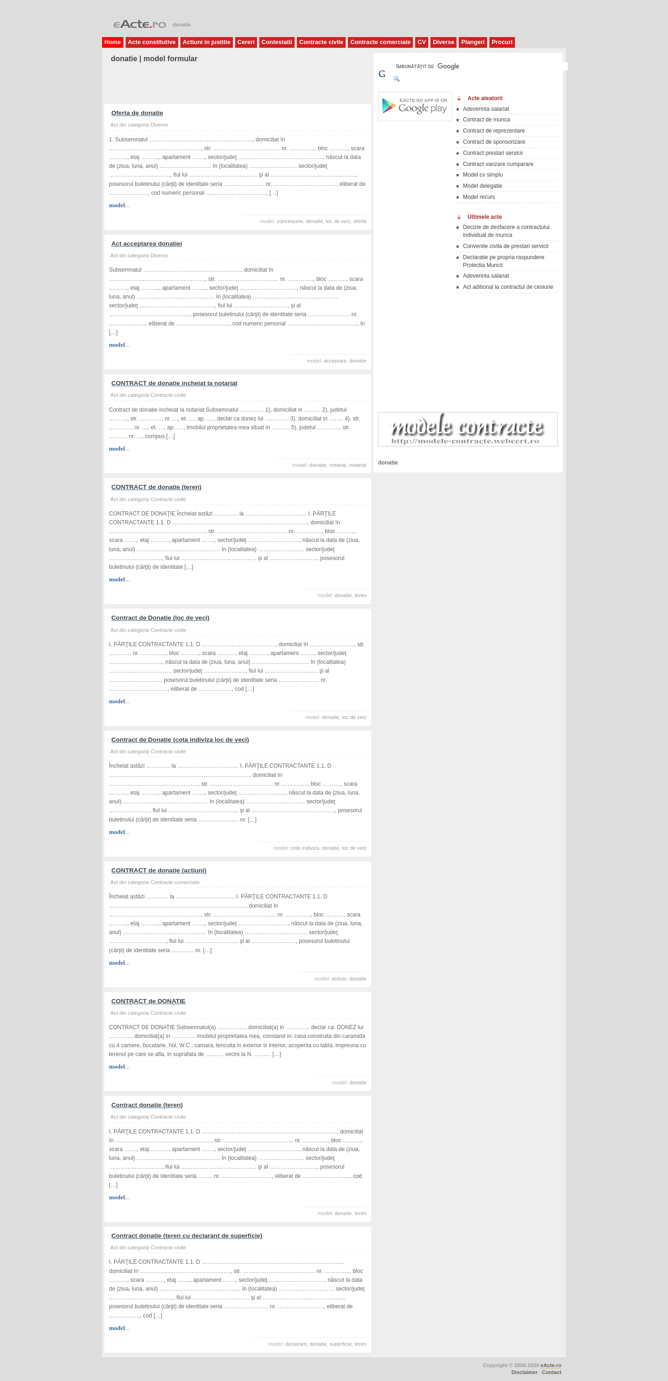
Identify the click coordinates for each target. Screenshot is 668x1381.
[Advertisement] (217, 84)
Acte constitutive (152, 41)
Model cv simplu (483, 175)
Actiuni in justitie (207, 41)
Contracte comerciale (380, 41)
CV (422, 41)
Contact (551, 1372)
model (117, 205)
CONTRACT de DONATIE (148, 1001)
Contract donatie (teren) (147, 1104)
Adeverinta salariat (486, 109)
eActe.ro (550, 1365)
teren (361, 595)
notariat (357, 465)
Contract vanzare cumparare (498, 164)
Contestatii (277, 41)
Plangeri (473, 41)
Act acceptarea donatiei (146, 243)
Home (112, 41)
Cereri (246, 41)
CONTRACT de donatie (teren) (156, 487)
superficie (340, 1344)
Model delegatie (482, 186)
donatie (314, 221)
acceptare (335, 360)
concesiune (290, 221)
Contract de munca (486, 119)
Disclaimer (524, 1372)
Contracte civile (321, 41)
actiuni (339, 978)
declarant (296, 1344)
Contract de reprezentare (494, 130)
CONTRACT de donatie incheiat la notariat (174, 383)
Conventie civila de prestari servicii (505, 246)
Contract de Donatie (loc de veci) (160, 617)
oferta (359, 221)
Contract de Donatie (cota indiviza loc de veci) (180, 739)
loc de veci (338, 221)
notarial (338, 465)
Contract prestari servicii (493, 153)
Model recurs (479, 197)
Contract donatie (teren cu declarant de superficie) (187, 1235)
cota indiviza (304, 848)
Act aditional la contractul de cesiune (508, 287)
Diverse (443, 41)
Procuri (502, 41)
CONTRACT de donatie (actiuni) (158, 870)
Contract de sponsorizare (494, 142)
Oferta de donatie (137, 112)
